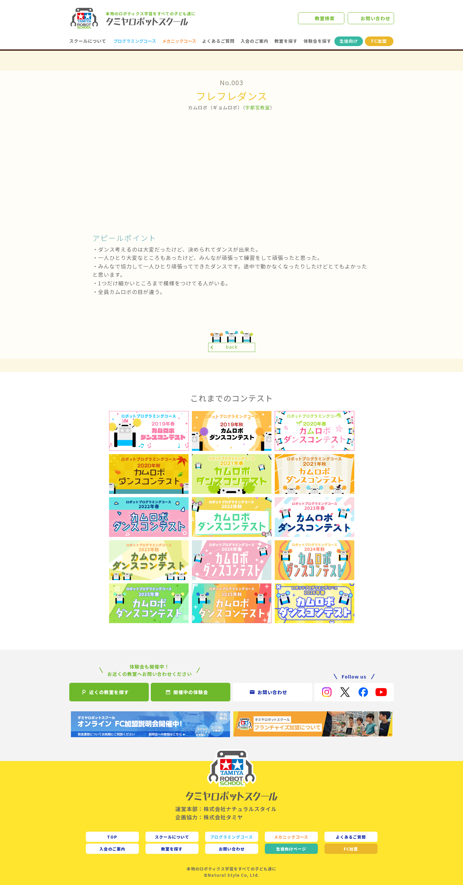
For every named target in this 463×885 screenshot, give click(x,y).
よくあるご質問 (218, 41)
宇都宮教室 (257, 107)
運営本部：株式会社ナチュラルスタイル (226, 809)
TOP (112, 837)
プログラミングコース (134, 41)
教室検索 (325, 18)
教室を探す (286, 41)
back (232, 346)
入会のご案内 (254, 41)
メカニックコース (179, 41)
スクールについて (87, 41)
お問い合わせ (375, 18)
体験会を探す (317, 41)
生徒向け (348, 41)
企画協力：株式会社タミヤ (209, 817)
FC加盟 (379, 41)
